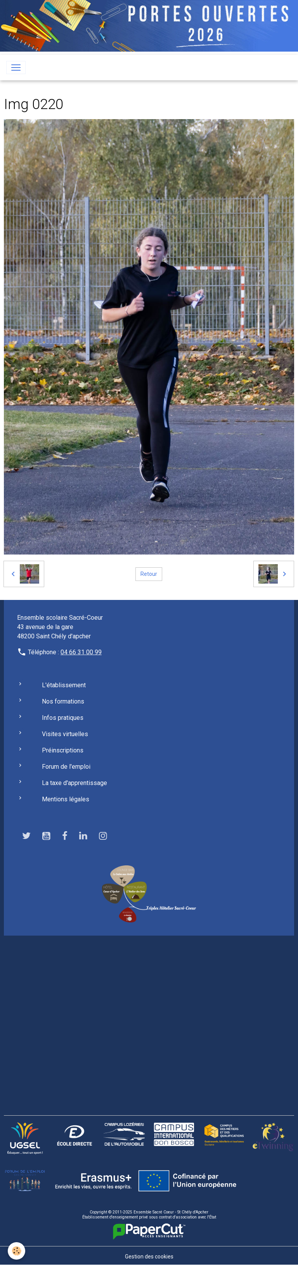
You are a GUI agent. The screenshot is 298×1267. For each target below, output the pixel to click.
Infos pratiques (62, 717)
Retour (148, 574)
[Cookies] (16, 1251)
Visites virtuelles (65, 734)
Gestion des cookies (149, 1256)
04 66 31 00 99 (81, 652)
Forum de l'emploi (66, 766)
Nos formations (63, 701)
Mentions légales (65, 799)
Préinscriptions (62, 750)
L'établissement (64, 685)
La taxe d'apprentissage (74, 783)
